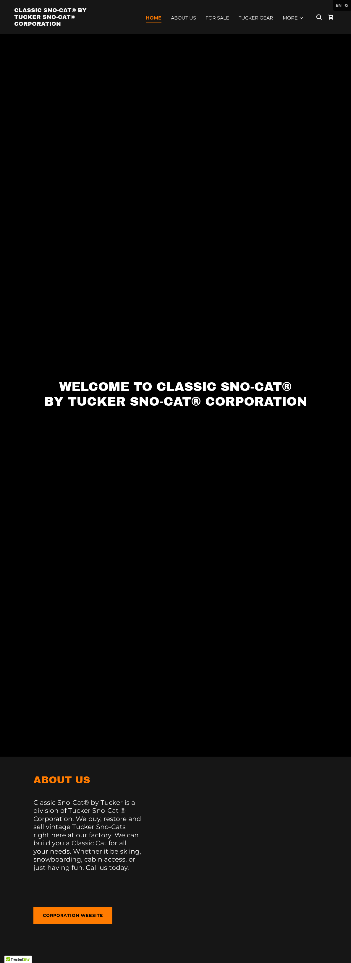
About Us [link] (183, 18)
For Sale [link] (217, 18)
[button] (293, 18)
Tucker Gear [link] (256, 18)
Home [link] (153, 18)
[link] (59, 24)
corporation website (73, 915)
